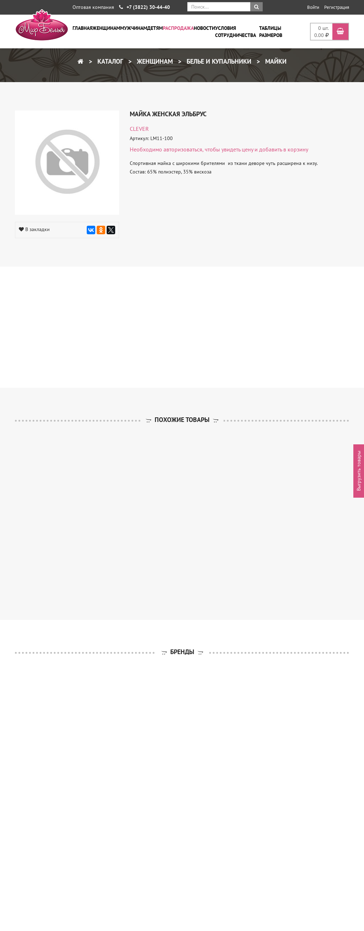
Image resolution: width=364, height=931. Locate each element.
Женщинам (106, 28)
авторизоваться (183, 149)
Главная (82, 28)
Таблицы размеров (270, 31)
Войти (313, 7)
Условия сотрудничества (235, 31)
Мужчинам (133, 28)
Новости (204, 28)
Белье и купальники (218, 61)
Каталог (109, 61)
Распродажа (178, 28)
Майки (275, 61)
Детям (155, 28)
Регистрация (336, 7)
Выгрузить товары (358, 471)
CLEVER (139, 128)
